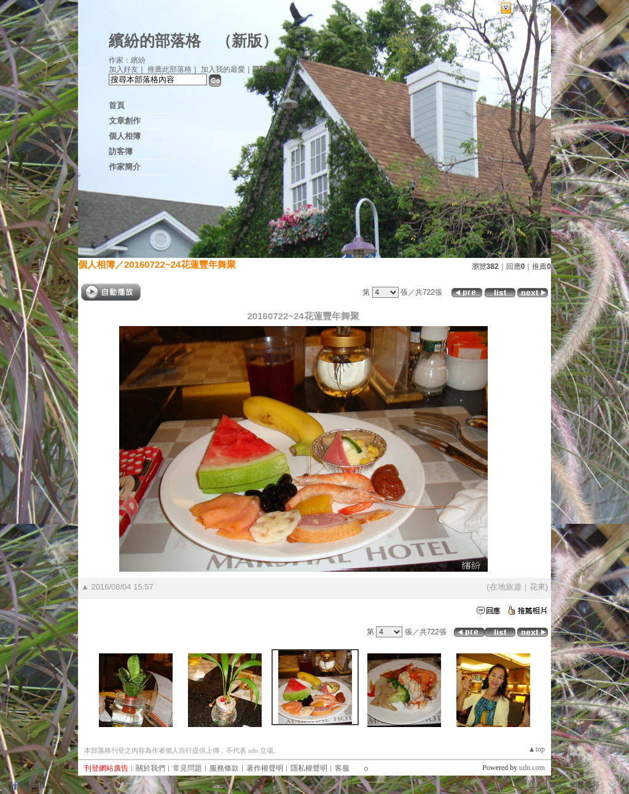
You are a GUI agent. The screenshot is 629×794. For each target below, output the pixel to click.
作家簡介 (125, 166)
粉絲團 (34, 784)
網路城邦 (529, 8)
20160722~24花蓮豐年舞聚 (180, 264)
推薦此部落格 (169, 69)
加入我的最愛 (223, 69)
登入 (535, 784)
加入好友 (123, 69)
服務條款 (224, 768)
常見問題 (187, 768)
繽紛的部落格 (155, 41)
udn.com (532, 767)
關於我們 (150, 768)
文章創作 (125, 120)
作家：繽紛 (127, 60)
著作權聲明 (264, 768)
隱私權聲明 (309, 768)
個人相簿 (125, 136)
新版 (247, 41)
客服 (342, 768)
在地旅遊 (506, 586)
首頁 (117, 105)
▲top (536, 749)
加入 (556, 784)
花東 (537, 586)
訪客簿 (121, 151)
